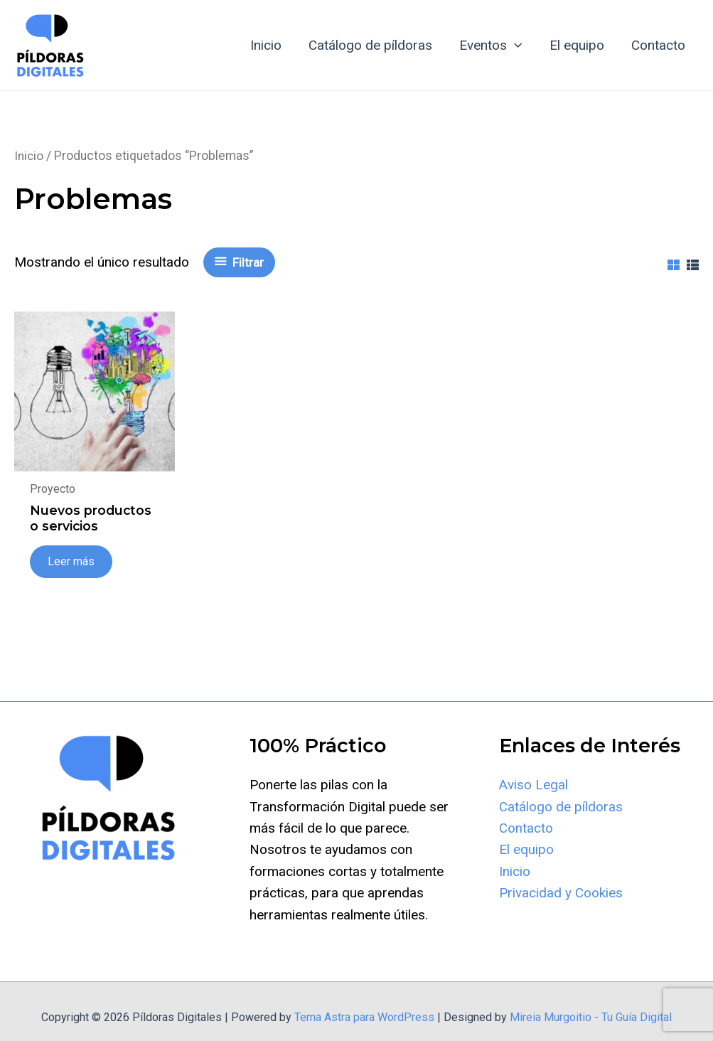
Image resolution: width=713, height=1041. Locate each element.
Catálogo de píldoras (371, 45)
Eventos (491, 45)
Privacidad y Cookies (561, 914)
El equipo (577, 45)
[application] (515, 45)
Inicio (266, 45)
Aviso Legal (533, 806)
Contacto (658, 45)
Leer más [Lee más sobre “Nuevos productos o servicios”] (71, 582)
